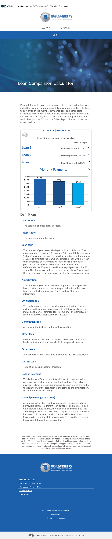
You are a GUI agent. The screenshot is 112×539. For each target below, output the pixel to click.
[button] (56, 147)
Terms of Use (25, 490)
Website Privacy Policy (30, 483)
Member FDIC (56, 514)
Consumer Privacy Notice (32, 487)
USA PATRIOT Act (27, 479)
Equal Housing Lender (57, 518)
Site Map (23, 494)
